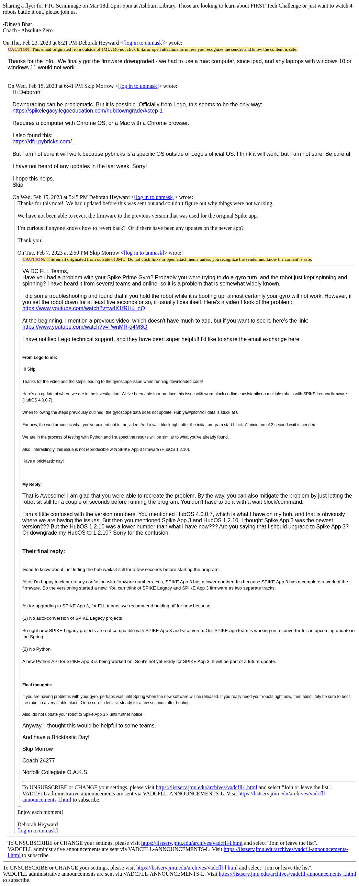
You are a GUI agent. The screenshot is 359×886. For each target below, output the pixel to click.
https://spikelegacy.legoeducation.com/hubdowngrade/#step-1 (87, 111)
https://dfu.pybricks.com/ (42, 141)
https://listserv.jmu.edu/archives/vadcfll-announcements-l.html (287, 874)
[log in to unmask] (143, 43)
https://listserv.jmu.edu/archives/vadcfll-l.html (206, 787)
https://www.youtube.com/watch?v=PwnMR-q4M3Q (84, 327)
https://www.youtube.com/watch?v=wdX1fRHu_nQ (83, 308)
